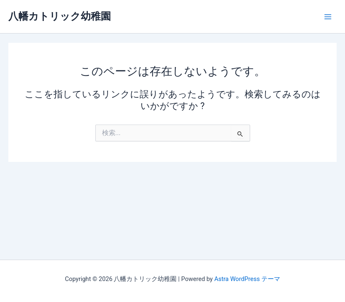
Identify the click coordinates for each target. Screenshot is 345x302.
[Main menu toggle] (328, 17)
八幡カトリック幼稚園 (59, 16)
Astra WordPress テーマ (247, 279)
